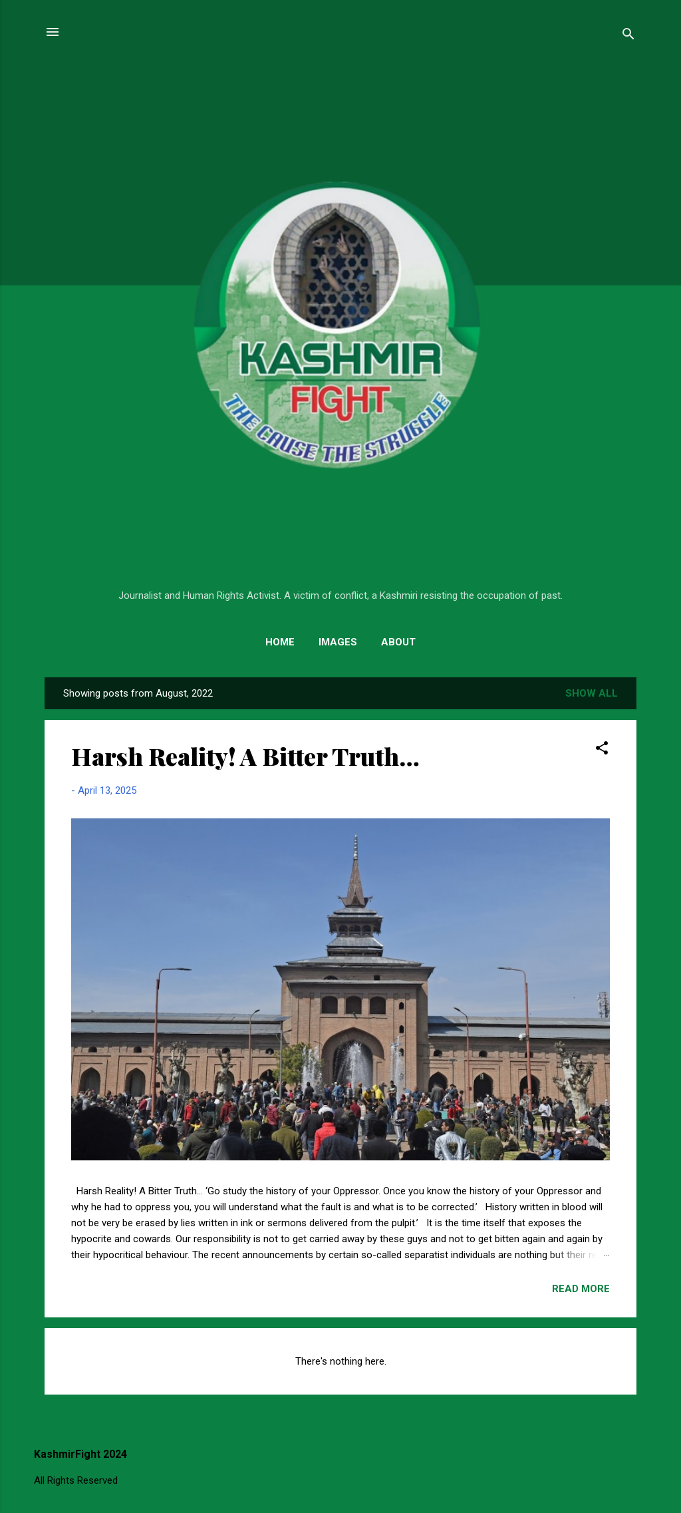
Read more (581, 1289)
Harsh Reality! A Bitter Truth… (245, 756)
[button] (602, 750)
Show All (591, 693)
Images (338, 642)
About (398, 642)
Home (280, 642)
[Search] (628, 36)
